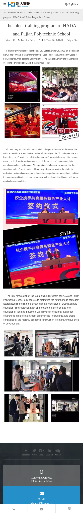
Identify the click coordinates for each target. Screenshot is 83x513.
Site (75, 40)
